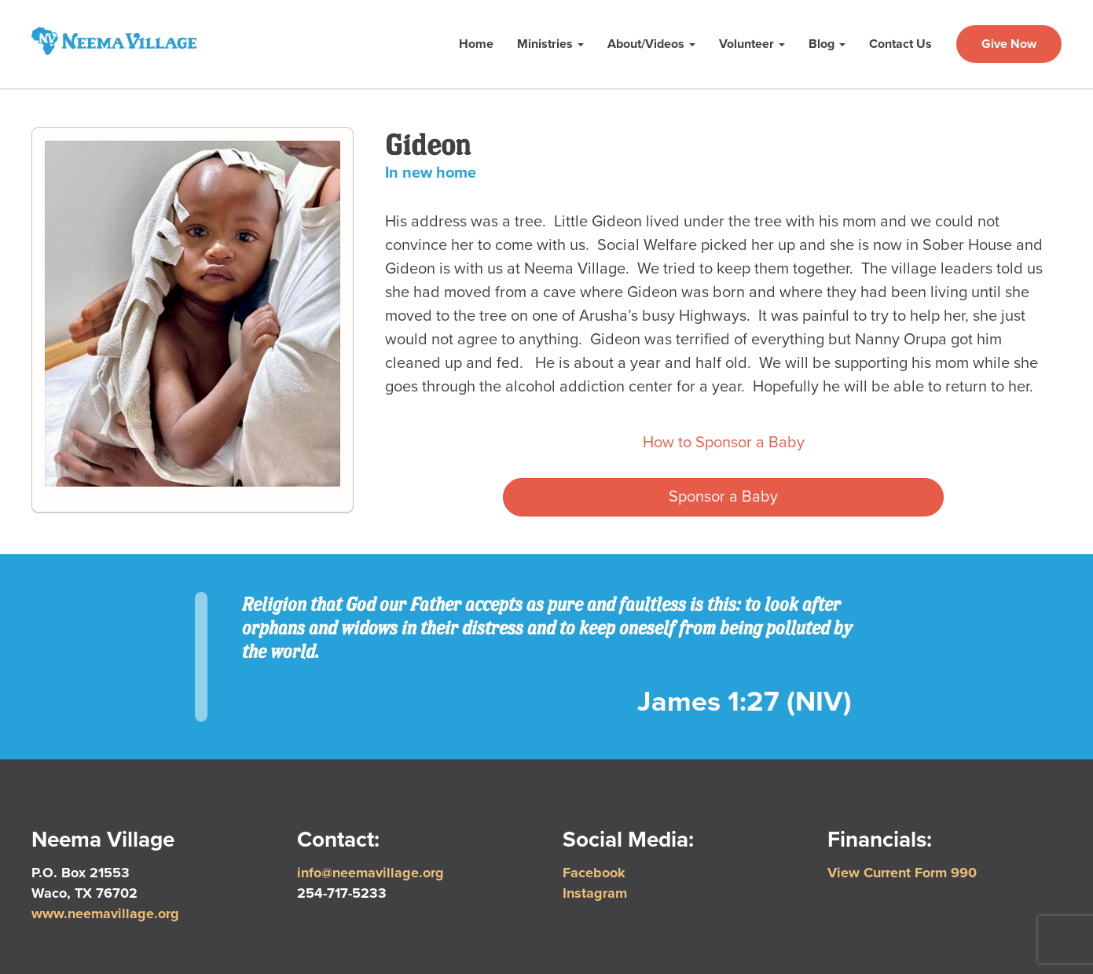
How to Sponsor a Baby (724, 442)
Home (476, 44)
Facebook (594, 872)
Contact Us (900, 44)
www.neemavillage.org (105, 913)
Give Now (1008, 44)
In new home (430, 173)
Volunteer (752, 44)
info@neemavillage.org (370, 872)
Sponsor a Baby (723, 496)
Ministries (550, 44)
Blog (827, 44)
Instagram (595, 893)
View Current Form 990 (902, 872)
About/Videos (651, 44)
